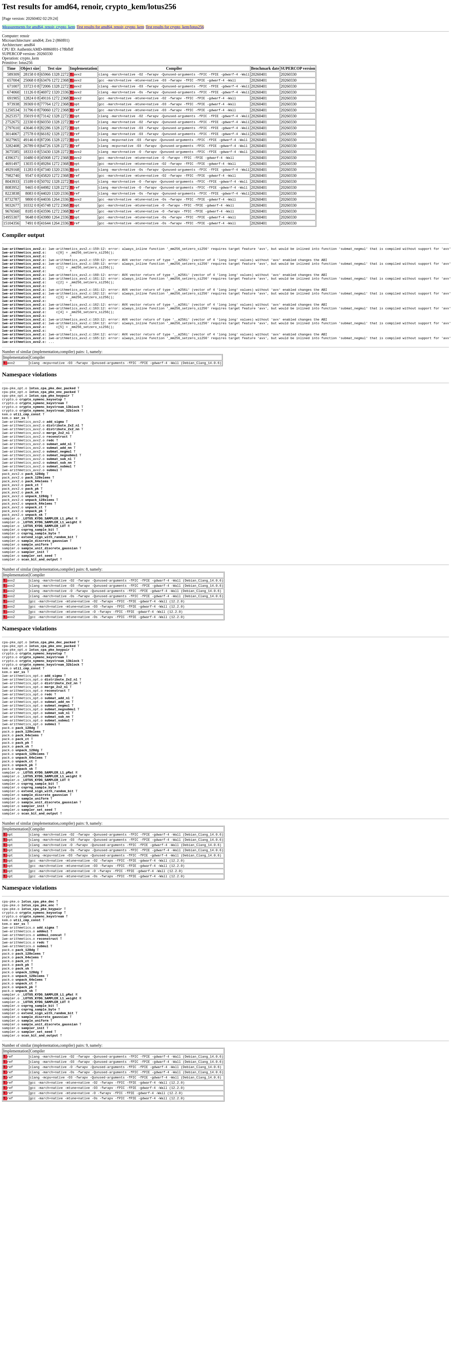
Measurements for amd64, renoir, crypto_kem (38, 27)
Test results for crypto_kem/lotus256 (175, 27)
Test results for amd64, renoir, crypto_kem (110, 27)
